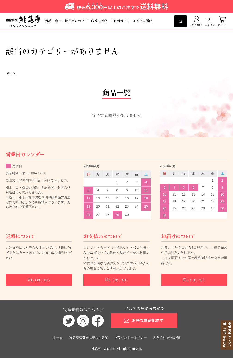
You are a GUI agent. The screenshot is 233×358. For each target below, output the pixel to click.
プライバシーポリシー (130, 338)
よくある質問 (146, 21)
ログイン (208, 21)
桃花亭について (80, 21)
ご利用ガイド (124, 21)
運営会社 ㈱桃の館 (166, 338)
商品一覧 (55, 21)
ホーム (11, 73)
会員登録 (193, 21)
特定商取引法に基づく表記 (88, 338)
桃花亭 (96, 349)
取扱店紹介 (103, 21)
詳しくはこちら (39, 280)
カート (222, 21)
